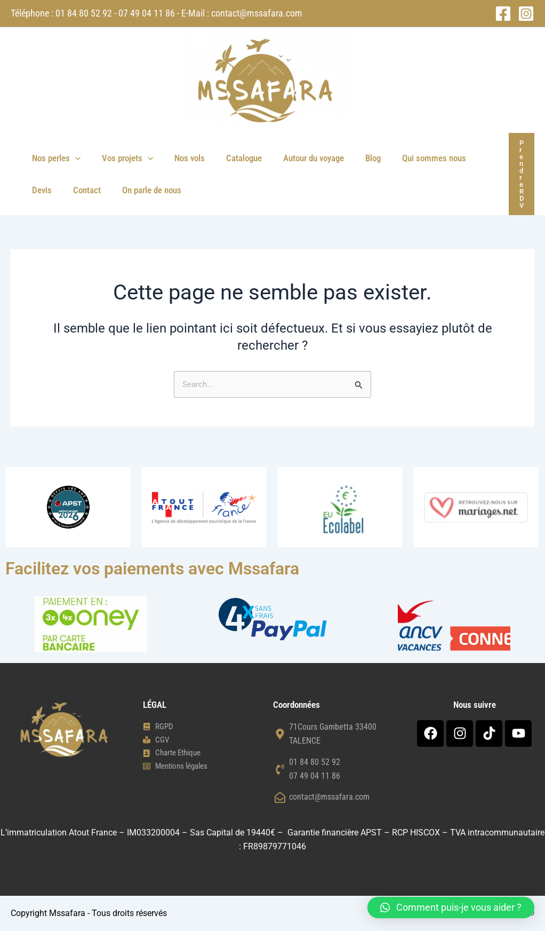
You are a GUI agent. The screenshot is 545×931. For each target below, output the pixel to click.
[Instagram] (526, 13)
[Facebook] (503, 13)
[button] (73, 158)
